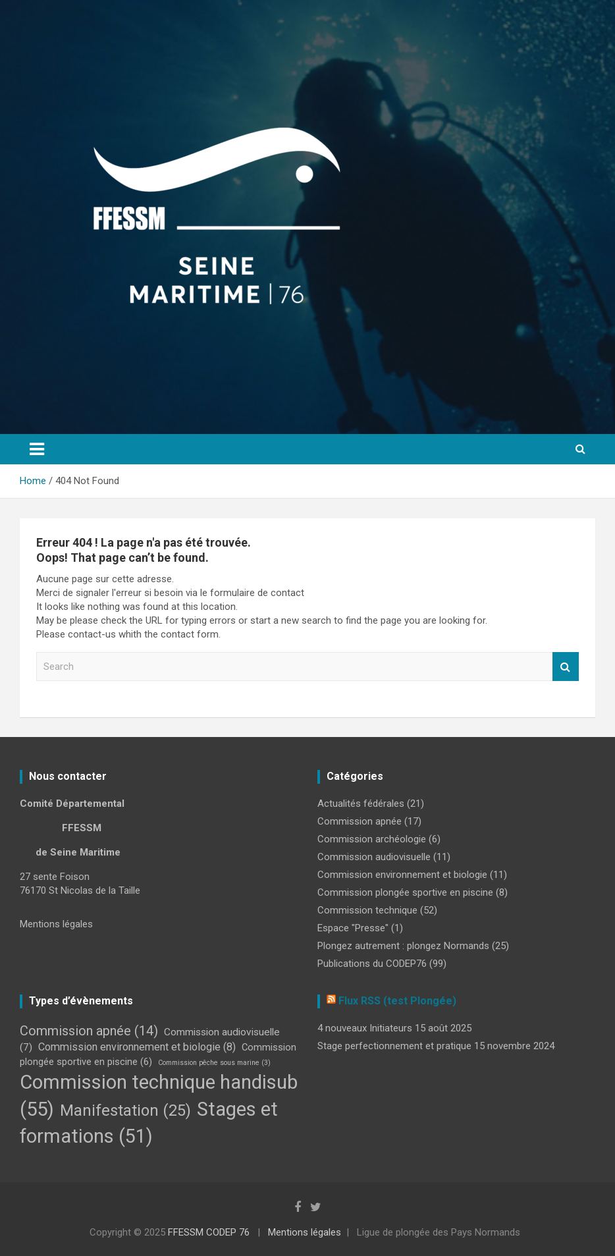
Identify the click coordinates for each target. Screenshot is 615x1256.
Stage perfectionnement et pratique (394, 1046)
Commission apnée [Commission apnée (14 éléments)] (89, 1031)
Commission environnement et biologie (402, 875)
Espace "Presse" (352, 928)
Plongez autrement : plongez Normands (403, 946)
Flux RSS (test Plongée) (397, 1001)
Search (565, 667)
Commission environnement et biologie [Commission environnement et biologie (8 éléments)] (137, 1047)
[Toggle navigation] (37, 449)
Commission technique (367, 910)
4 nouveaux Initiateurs (364, 1028)
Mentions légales (56, 924)
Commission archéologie (371, 839)
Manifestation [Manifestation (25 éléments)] (125, 1110)
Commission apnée (359, 821)
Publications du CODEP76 (372, 963)
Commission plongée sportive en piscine (405, 892)
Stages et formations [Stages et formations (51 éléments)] (149, 1122)
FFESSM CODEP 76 (209, 1232)
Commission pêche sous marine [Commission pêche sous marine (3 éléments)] (214, 1062)
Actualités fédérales (360, 803)
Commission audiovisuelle (374, 857)
